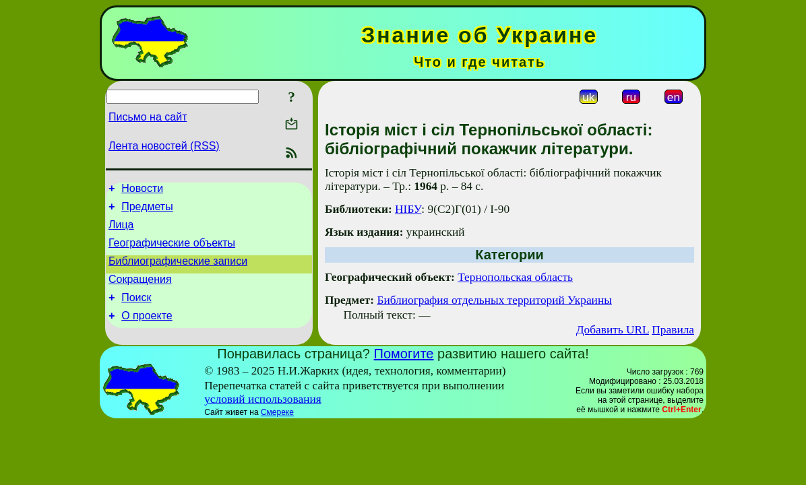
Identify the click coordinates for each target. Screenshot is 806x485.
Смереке (277, 412)
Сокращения (140, 291)
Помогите (404, 353)
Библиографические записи (177, 271)
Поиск (136, 311)
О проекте (146, 331)
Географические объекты (171, 251)
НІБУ (408, 209)
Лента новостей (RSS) (164, 146)
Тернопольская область (515, 277)
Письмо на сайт (147, 117)
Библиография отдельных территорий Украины (494, 300)
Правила (673, 329)
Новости (142, 190)
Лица (121, 230)
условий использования (262, 399)
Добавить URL (612, 329)
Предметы (147, 210)
